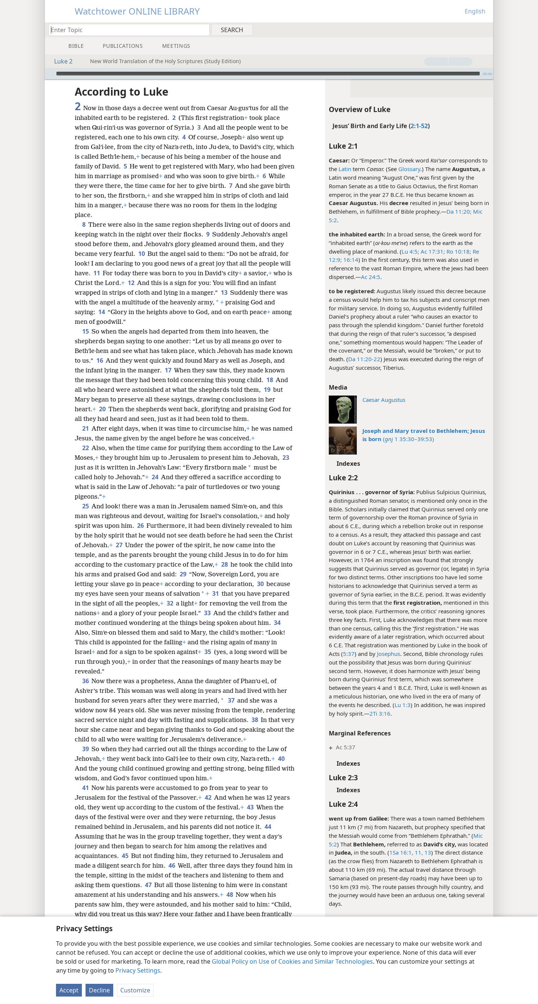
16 (99, 360)
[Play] (50, 74)
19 (267, 389)
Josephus (388, 653)
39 (85, 749)
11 (96, 273)
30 (260, 584)
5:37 (349, 653)
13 (427, 852)
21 (85, 428)
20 (102, 409)
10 (141, 254)
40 (281, 758)
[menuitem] (484, 29)
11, (418, 852)
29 (183, 574)
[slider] (268, 73)
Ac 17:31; (432, 251)
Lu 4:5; (410, 251)
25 (85, 506)
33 (207, 613)
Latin (344, 169)
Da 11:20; (458, 211)
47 (148, 885)
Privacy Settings (137, 970)
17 (168, 370)
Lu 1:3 (403, 705)
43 (250, 807)
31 (215, 593)
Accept (68, 990)
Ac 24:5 (370, 277)
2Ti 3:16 (380, 713)
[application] (269, 73)
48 (229, 894)
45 (125, 856)
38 (254, 720)
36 (85, 681)
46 (171, 865)
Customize (135, 990)
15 (85, 331)
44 (267, 826)
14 (101, 312)
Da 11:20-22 (364, 359)
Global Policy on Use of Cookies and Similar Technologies (292, 961)
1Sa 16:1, (401, 852)
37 (231, 700)
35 (207, 652)
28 (224, 564)
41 (85, 788)
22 (85, 448)
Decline (99, 990)
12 (131, 283)
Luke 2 (59, 61)
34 (277, 623)
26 (140, 525)
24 (155, 477)
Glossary (409, 169)
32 (169, 603)
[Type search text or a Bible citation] (125, 29)
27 (119, 545)
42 (208, 797)
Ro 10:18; (458, 251)
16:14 (350, 259)
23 (285, 457)
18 (269, 380)
